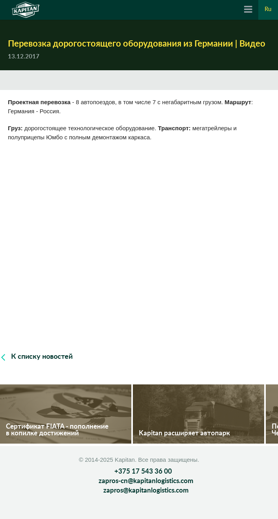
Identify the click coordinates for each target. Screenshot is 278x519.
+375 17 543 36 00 (143, 471)
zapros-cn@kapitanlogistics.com (146, 481)
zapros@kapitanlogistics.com (145, 490)
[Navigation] (248, 10)
